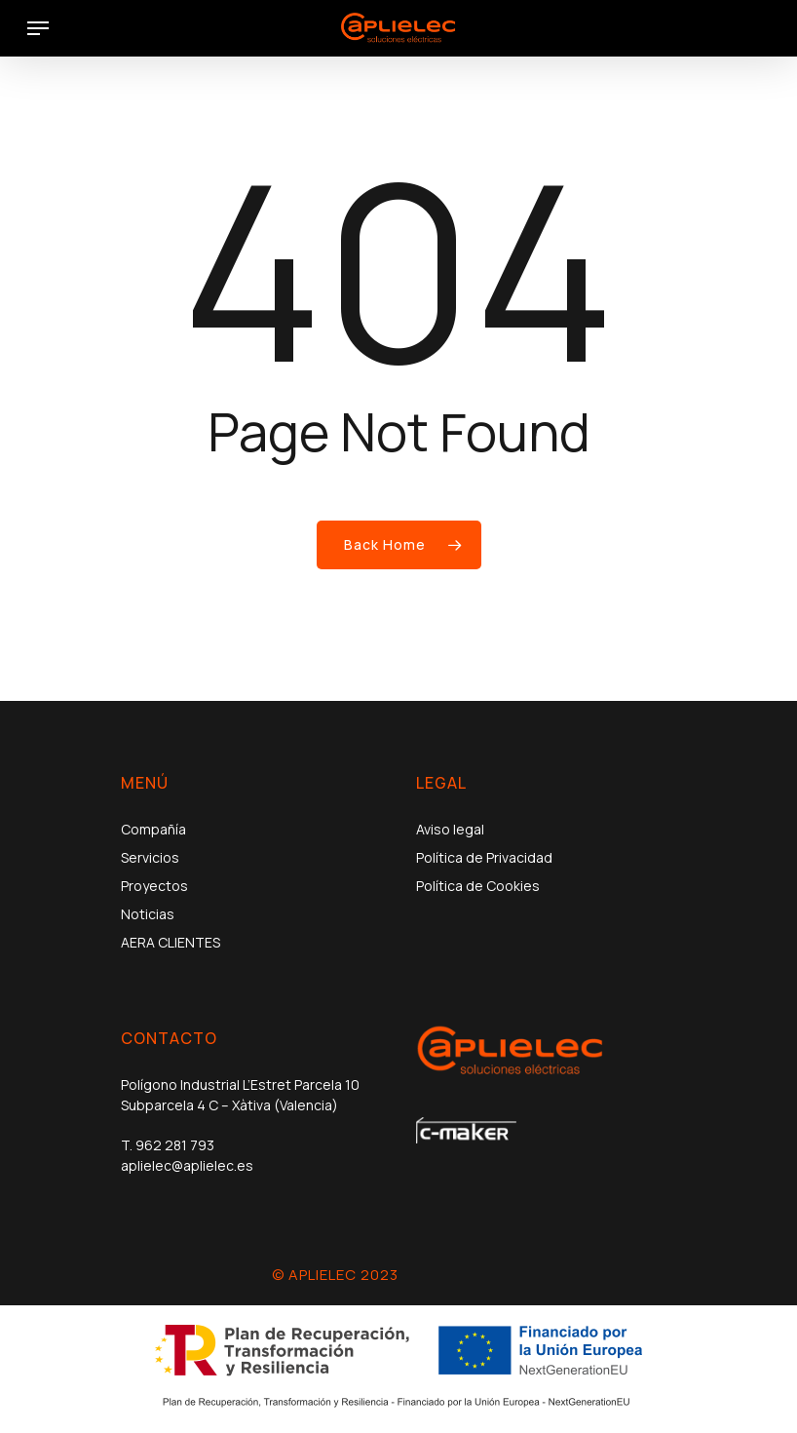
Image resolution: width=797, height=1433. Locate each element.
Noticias (147, 914)
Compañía (153, 829)
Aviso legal (450, 829)
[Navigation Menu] (38, 28)
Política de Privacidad (484, 857)
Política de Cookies (478, 885)
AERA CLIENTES (170, 942)
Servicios (150, 857)
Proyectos (154, 885)
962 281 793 (174, 1145)
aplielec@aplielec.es (187, 1165)
